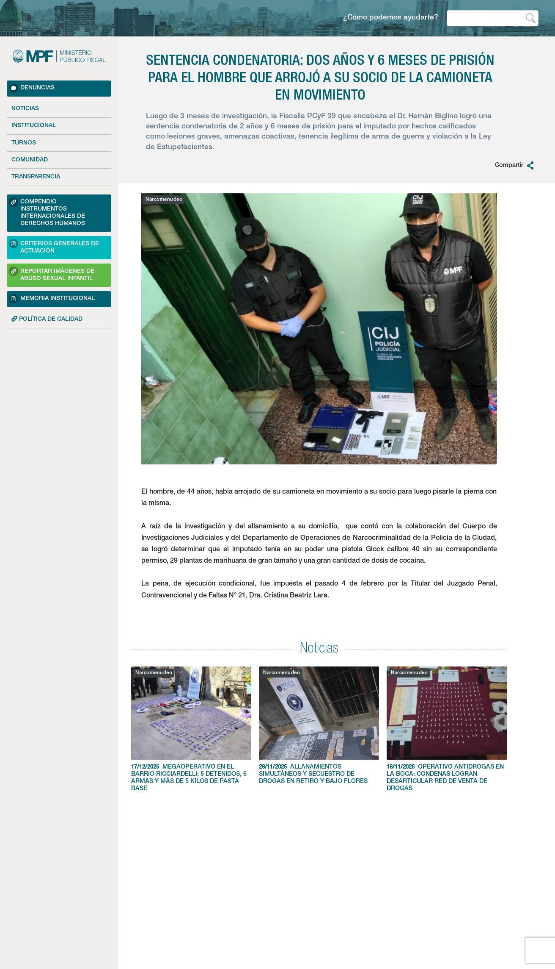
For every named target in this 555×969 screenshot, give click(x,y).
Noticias (25, 109)
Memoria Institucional (52, 298)
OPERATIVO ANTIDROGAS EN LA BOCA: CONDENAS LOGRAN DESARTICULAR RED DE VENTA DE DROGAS (447, 729)
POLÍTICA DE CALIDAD (46, 319)
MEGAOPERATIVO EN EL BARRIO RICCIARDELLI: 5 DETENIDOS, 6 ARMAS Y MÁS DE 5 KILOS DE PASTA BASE (191, 729)
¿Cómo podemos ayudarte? (390, 18)
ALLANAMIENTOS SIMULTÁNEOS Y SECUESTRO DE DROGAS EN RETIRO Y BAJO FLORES (319, 725)
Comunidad (29, 160)
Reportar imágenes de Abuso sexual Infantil (51, 274)
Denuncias (32, 88)
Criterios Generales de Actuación (54, 246)
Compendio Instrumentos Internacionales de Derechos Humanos (47, 212)
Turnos (23, 143)
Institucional (33, 126)
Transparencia (35, 177)
